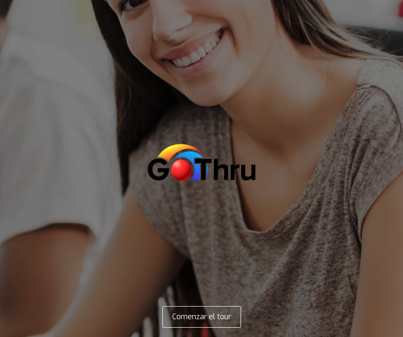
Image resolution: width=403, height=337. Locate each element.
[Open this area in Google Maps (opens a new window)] (17, 331)
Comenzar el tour (201, 317)
